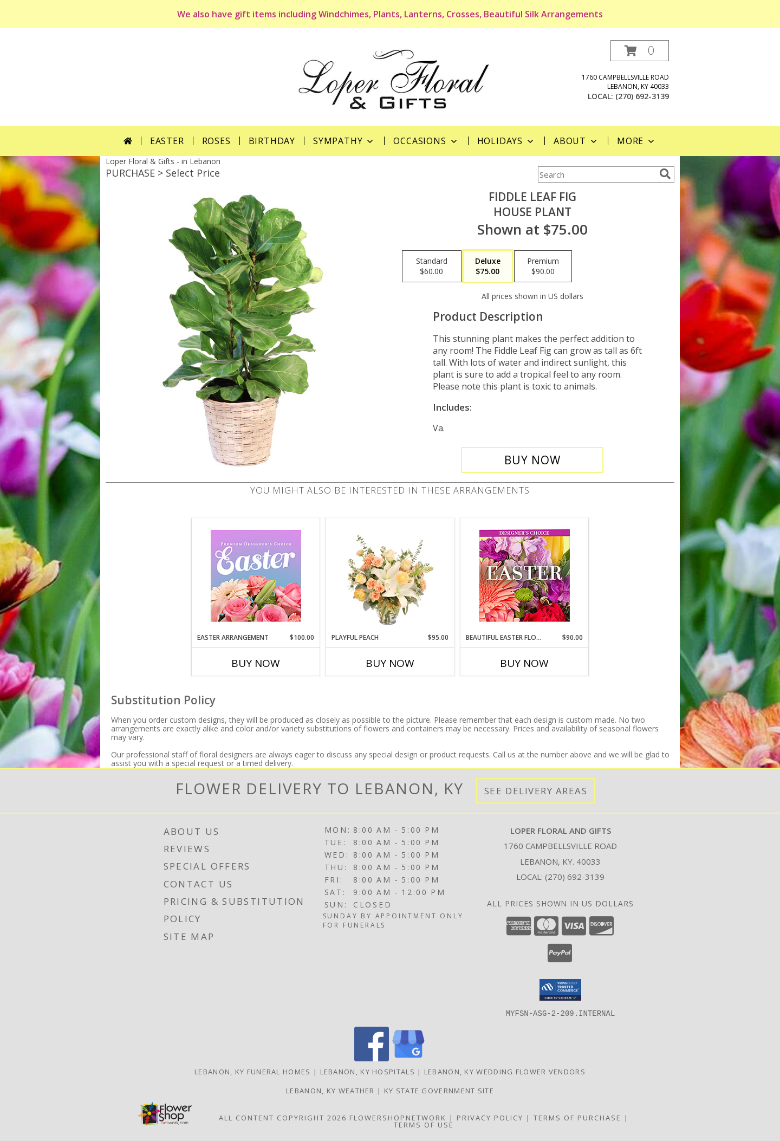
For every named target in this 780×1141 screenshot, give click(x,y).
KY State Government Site (439, 1090)
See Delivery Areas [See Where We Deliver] (536, 791)
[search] (665, 174)
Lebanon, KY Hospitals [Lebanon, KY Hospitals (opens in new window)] (367, 1071)
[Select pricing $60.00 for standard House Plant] (431, 266)
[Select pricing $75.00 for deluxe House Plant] (488, 266)
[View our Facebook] (371, 1058)
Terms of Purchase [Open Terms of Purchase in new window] (577, 1117)
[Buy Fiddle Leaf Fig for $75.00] (532, 460)
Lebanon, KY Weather (330, 1090)
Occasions (426, 141)
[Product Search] (596, 174)
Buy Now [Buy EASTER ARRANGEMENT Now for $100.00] (255, 663)
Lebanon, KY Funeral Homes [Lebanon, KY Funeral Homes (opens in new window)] (252, 1071)
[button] (639, 50)
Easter (167, 141)
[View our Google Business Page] (408, 1058)
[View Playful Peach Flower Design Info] (390, 575)
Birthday (272, 141)
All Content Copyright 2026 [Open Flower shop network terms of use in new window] (283, 1117)
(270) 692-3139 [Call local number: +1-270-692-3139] (642, 96)
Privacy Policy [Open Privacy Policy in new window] (490, 1117)
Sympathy (344, 141)
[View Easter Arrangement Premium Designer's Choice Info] (256, 576)
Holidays (506, 141)
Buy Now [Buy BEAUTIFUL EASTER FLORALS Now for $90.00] (524, 663)
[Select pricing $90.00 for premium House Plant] (543, 266)
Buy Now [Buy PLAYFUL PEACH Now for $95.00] (390, 663)
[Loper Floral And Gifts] (394, 78)
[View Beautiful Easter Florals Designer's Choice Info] (524, 576)
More (636, 141)
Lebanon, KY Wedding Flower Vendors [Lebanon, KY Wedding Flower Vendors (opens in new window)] (505, 1071)
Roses (216, 141)
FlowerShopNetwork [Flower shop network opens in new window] (397, 1117)
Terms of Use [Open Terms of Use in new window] (424, 1124)
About (576, 141)
